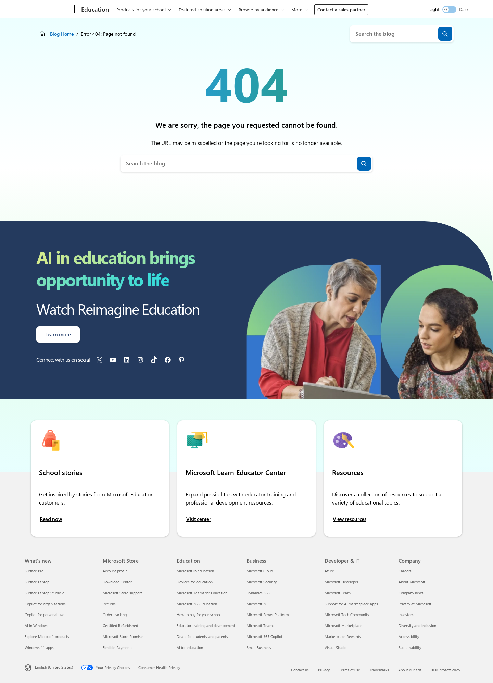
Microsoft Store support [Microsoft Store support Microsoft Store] (122, 592)
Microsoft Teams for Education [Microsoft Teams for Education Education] (202, 592)
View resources (349, 519)
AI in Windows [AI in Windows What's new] (36, 625)
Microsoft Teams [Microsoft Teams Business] (260, 625)
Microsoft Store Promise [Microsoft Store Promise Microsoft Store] (123, 636)
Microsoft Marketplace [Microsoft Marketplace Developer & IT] (343, 625)
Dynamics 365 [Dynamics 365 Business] (258, 592)
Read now (51, 519)
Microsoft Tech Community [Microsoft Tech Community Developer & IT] (347, 614)
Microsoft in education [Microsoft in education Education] (195, 570)
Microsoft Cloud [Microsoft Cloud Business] (259, 570)
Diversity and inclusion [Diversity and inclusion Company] (417, 625)
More (296, 9)
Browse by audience (258, 9)
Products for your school (141, 9)
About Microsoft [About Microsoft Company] (412, 581)
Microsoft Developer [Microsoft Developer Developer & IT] (341, 581)
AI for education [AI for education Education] (190, 647)
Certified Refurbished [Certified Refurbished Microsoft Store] (120, 625)
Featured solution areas (202, 9)
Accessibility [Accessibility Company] (409, 636)
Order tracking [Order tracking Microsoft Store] (115, 614)
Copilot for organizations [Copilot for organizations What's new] (45, 603)
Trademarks (379, 669)
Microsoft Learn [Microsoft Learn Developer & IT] (338, 592)
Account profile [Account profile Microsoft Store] (115, 570)
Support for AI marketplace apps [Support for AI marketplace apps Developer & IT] (351, 603)
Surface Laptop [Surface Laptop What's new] (37, 581)
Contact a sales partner (341, 9)
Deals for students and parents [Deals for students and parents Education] (202, 636)
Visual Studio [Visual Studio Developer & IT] (335, 647)
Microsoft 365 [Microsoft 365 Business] (257, 603)
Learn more (58, 334)
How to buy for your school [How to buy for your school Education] (199, 614)
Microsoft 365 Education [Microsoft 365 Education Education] (197, 603)
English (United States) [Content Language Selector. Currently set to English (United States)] (54, 667)
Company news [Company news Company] (411, 592)
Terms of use (349, 669)
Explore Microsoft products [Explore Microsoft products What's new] (47, 636)
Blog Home (62, 33)
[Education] (94, 9)
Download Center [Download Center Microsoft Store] (117, 581)
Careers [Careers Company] (405, 570)
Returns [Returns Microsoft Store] (109, 603)
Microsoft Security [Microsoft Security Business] (261, 581)
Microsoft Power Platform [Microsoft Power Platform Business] (267, 614)
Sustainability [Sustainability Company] (410, 647)
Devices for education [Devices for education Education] (195, 581)
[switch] (449, 9)
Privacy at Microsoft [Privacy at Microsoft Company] (415, 603)
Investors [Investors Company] (406, 614)
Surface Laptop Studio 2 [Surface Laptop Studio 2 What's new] (44, 592)
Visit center (198, 519)
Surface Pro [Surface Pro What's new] (34, 570)
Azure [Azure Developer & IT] (329, 570)
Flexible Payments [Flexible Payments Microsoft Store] (117, 647)
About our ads (409, 669)
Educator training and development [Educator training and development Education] (206, 625)
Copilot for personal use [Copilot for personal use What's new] (44, 614)
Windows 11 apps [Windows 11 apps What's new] (39, 647)
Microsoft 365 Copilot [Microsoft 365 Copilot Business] (264, 636)
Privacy (324, 669)
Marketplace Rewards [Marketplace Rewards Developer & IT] (343, 636)
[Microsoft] (48, 9)
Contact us (300, 669)
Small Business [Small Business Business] (258, 647)
